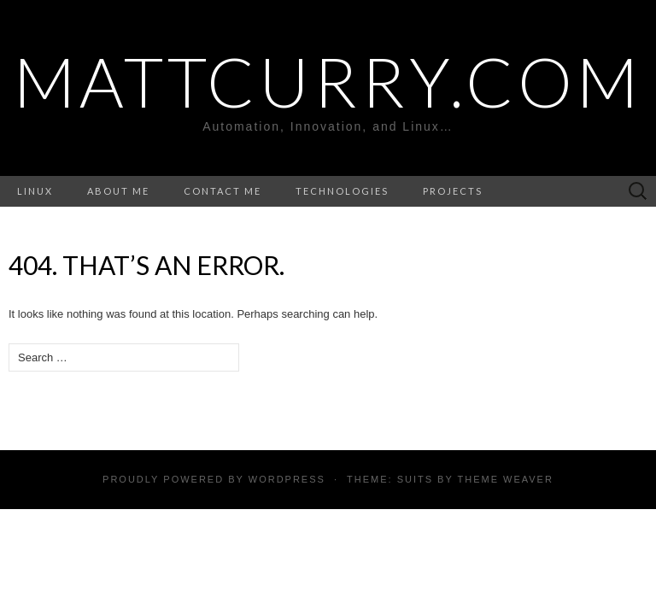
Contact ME (222, 190)
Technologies (342, 190)
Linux (35, 190)
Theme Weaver (505, 479)
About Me (118, 190)
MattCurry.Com (328, 81)
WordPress (287, 479)
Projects (453, 190)
